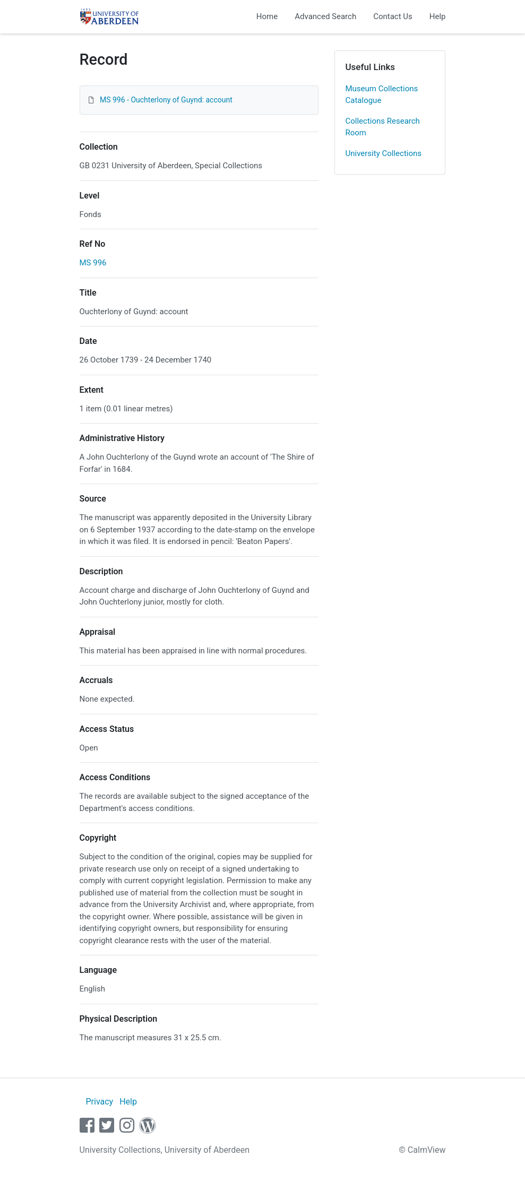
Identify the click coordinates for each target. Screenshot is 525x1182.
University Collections (384, 153)
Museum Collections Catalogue (382, 95)
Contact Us (392, 16)
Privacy (99, 1102)
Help (437, 16)
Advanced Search (325, 16)
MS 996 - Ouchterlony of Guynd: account (166, 100)
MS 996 (93, 263)
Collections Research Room (383, 127)
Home (267, 16)
